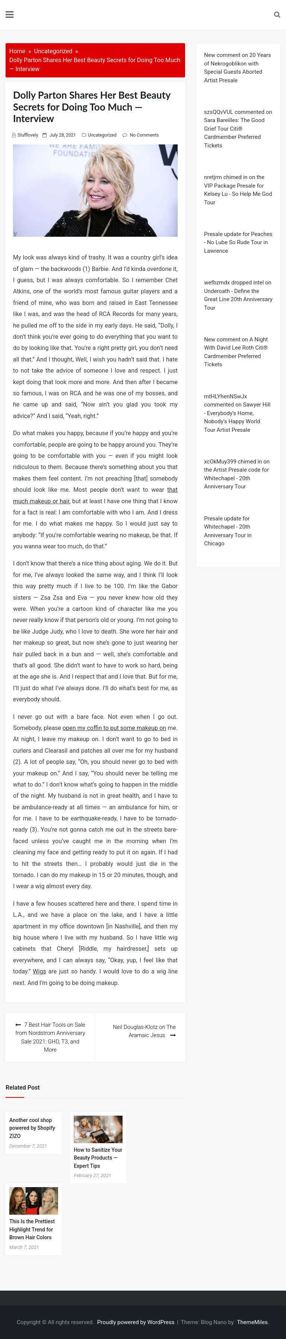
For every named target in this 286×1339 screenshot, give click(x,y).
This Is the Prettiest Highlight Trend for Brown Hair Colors (32, 1229)
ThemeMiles (252, 1322)
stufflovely (28, 135)
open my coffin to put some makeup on (114, 727)
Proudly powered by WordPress (136, 1322)
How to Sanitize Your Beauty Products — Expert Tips (98, 1158)
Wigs (39, 971)
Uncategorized (102, 135)
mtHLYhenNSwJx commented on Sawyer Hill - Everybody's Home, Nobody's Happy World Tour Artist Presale (237, 413)
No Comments (144, 135)
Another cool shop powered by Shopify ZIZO (32, 1128)
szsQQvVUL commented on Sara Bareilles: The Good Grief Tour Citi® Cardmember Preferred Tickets (238, 129)
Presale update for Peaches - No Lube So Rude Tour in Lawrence (238, 242)
